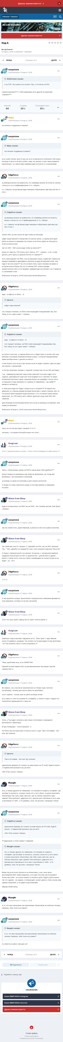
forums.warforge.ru (31, 1036)
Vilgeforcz (13, 175)
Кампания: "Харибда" (23, 52)
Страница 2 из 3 (31, 60)
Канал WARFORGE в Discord (15, 1003)
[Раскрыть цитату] (5, 79)
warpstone (13, 69)
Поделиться (15, 965)
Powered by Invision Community (31, 1038)
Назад (9, 60)
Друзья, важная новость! (29, 3)
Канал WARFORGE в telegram (16, 996)
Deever (10, 49)
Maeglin (12, 783)
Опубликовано (20, 72)
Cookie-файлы (31, 1033)
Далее (54, 60)
